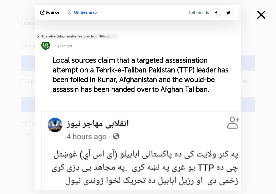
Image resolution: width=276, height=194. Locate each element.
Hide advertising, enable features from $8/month (78, 36)
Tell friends (198, 12)
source (51, 12)
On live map (82, 12)
